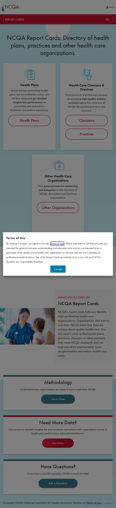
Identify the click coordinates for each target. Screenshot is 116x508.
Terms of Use (57, 243)
